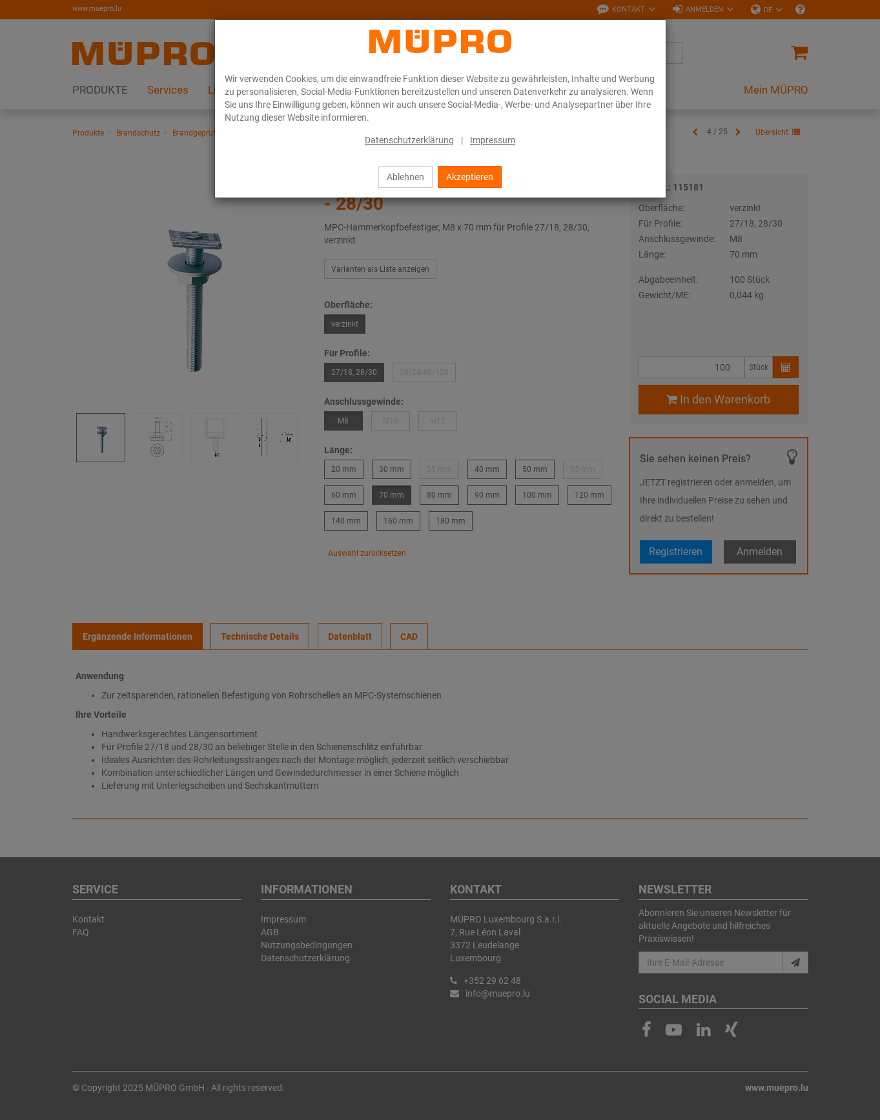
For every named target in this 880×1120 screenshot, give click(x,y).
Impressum (492, 140)
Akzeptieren (469, 177)
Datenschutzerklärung (409, 140)
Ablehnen (405, 177)
